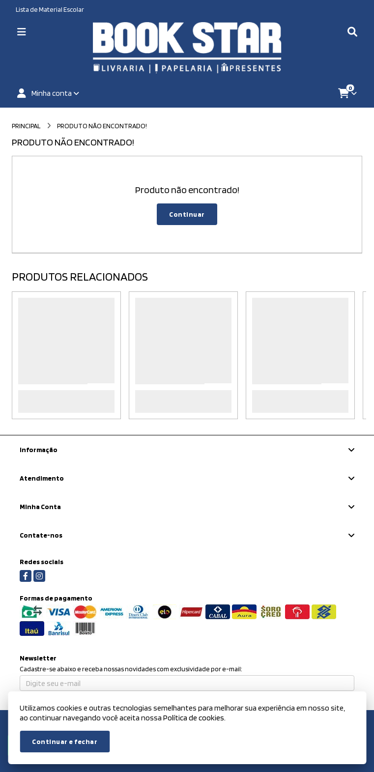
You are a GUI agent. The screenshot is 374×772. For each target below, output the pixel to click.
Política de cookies (193, 717)
